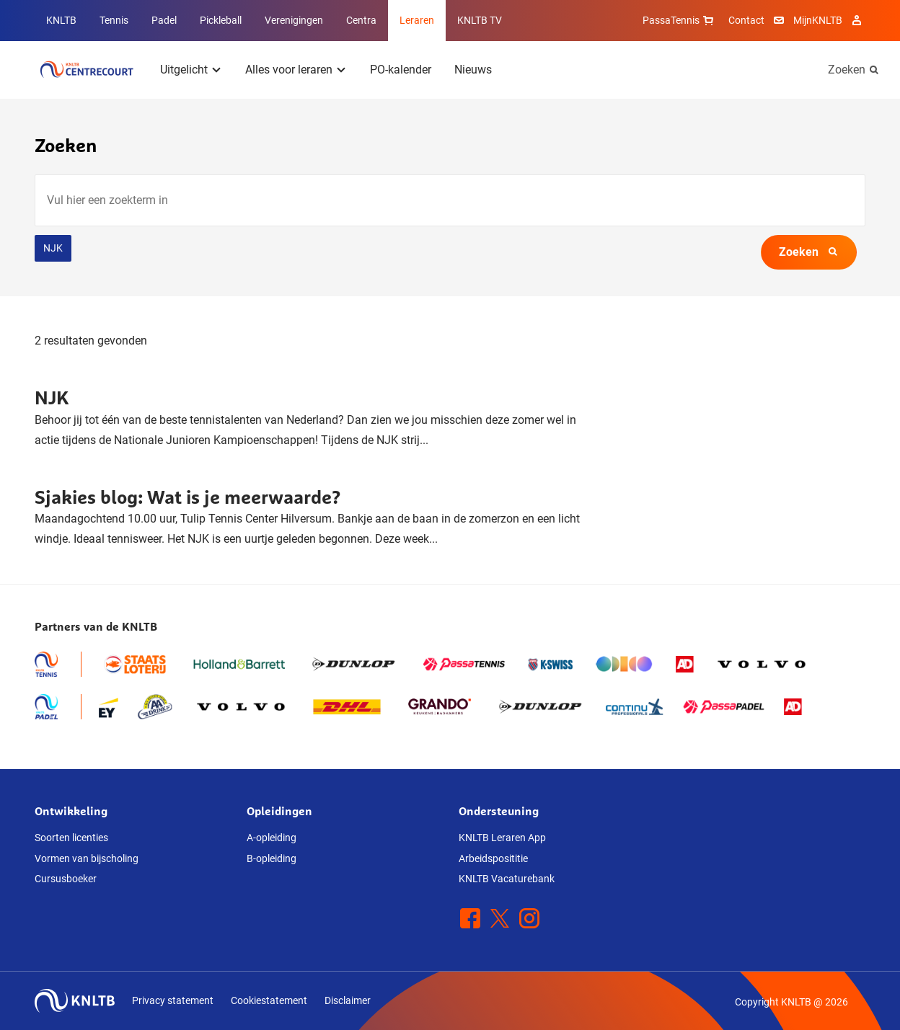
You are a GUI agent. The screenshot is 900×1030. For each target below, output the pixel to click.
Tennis (114, 20)
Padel (164, 20)
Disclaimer (348, 1000)
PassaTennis (680, 20)
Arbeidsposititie (493, 858)
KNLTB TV (479, 20)
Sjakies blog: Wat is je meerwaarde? (187, 497)
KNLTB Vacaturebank (507, 878)
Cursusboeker (66, 878)
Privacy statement (172, 1000)
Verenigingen (294, 20)
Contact (746, 20)
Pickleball (221, 20)
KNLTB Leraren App (502, 837)
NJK (53, 248)
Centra (361, 20)
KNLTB (61, 20)
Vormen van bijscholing (86, 858)
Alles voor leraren (288, 69)
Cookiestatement (269, 1000)
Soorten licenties (71, 837)
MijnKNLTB (817, 20)
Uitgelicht (184, 69)
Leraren (417, 20)
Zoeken (846, 69)
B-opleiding (271, 858)
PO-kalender (400, 69)
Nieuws (473, 69)
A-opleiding (271, 837)
